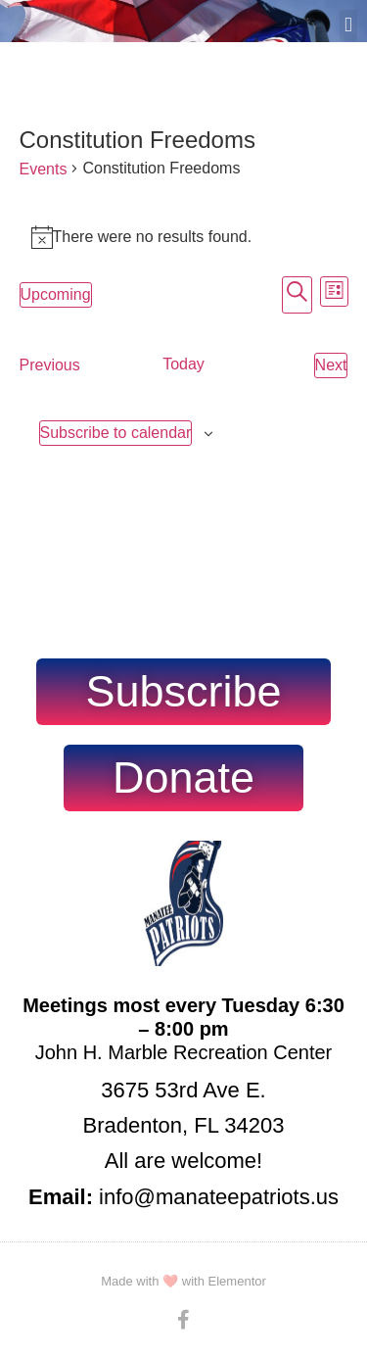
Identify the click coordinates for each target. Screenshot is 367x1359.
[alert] (184, 237)
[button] (348, 25)
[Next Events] (331, 365)
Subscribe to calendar (116, 432)
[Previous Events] (50, 365)
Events (44, 169)
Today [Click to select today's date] (183, 364)
